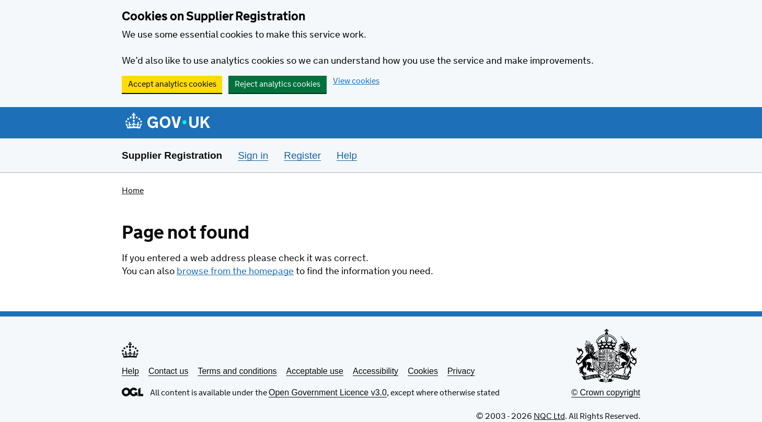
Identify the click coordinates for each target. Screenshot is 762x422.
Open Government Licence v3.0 (328, 392)
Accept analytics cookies (172, 84)
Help (130, 371)
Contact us (168, 371)
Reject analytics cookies (277, 84)
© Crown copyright (605, 392)
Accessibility (375, 371)
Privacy (461, 371)
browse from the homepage (235, 271)
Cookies (423, 371)
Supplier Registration (172, 155)
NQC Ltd (549, 416)
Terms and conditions (237, 371)
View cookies (356, 81)
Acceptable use (314, 371)
